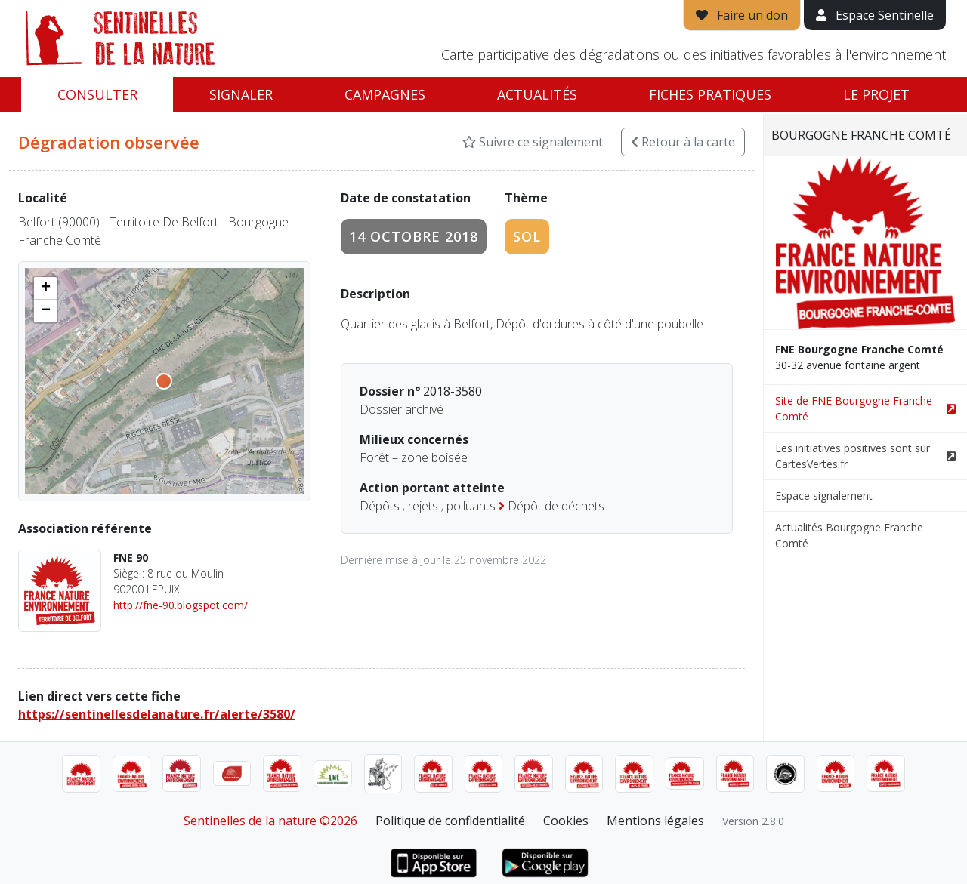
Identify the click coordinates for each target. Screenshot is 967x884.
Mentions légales (655, 820)
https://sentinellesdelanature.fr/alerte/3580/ (156, 714)
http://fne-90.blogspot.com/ (180, 605)
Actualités (537, 94)
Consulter (97, 94)
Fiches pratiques (710, 94)
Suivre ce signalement (532, 142)
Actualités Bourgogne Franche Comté (849, 535)
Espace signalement (824, 495)
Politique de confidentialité (450, 820)
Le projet (876, 94)
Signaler (241, 94)
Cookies (566, 820)
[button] (45, 288)
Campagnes (384, 94)
